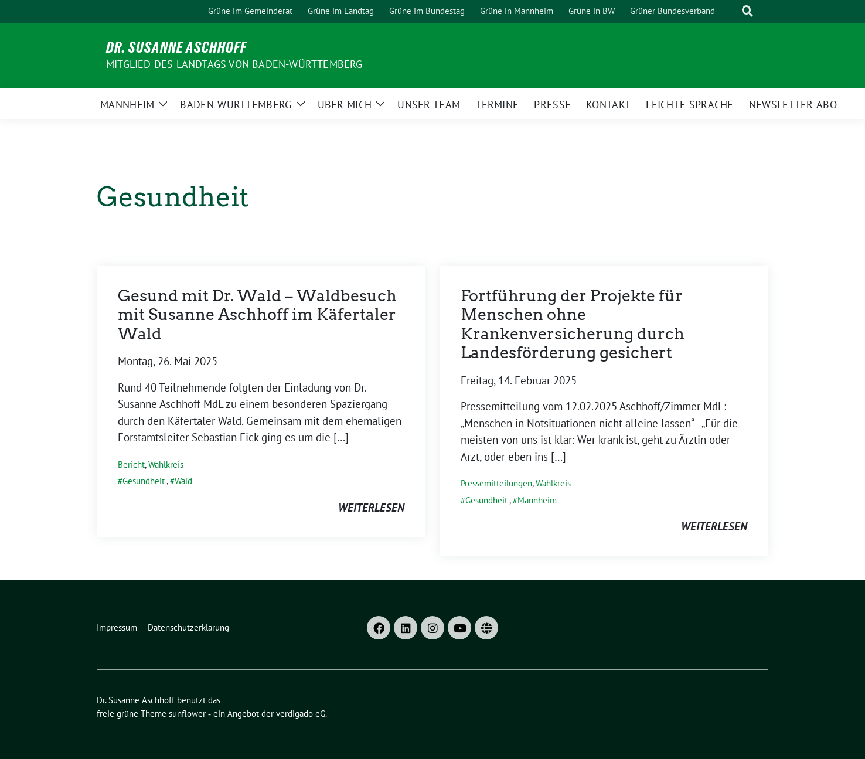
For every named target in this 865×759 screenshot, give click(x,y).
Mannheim (537, 500)
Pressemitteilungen (496, 483)
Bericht (131, 464)
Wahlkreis (165, 464)
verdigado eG (300, 713)
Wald (183, 480)
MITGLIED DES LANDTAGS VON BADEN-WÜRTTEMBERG (234, 64)
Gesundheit (143, 480)
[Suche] (731, 11)
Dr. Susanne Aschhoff (176, 47)
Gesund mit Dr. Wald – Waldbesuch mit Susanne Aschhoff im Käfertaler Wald (257, 314)
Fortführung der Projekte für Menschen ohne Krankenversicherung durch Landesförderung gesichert (572, 324)
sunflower (187, 713)
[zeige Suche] (747, 11)
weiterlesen (371, 508)
